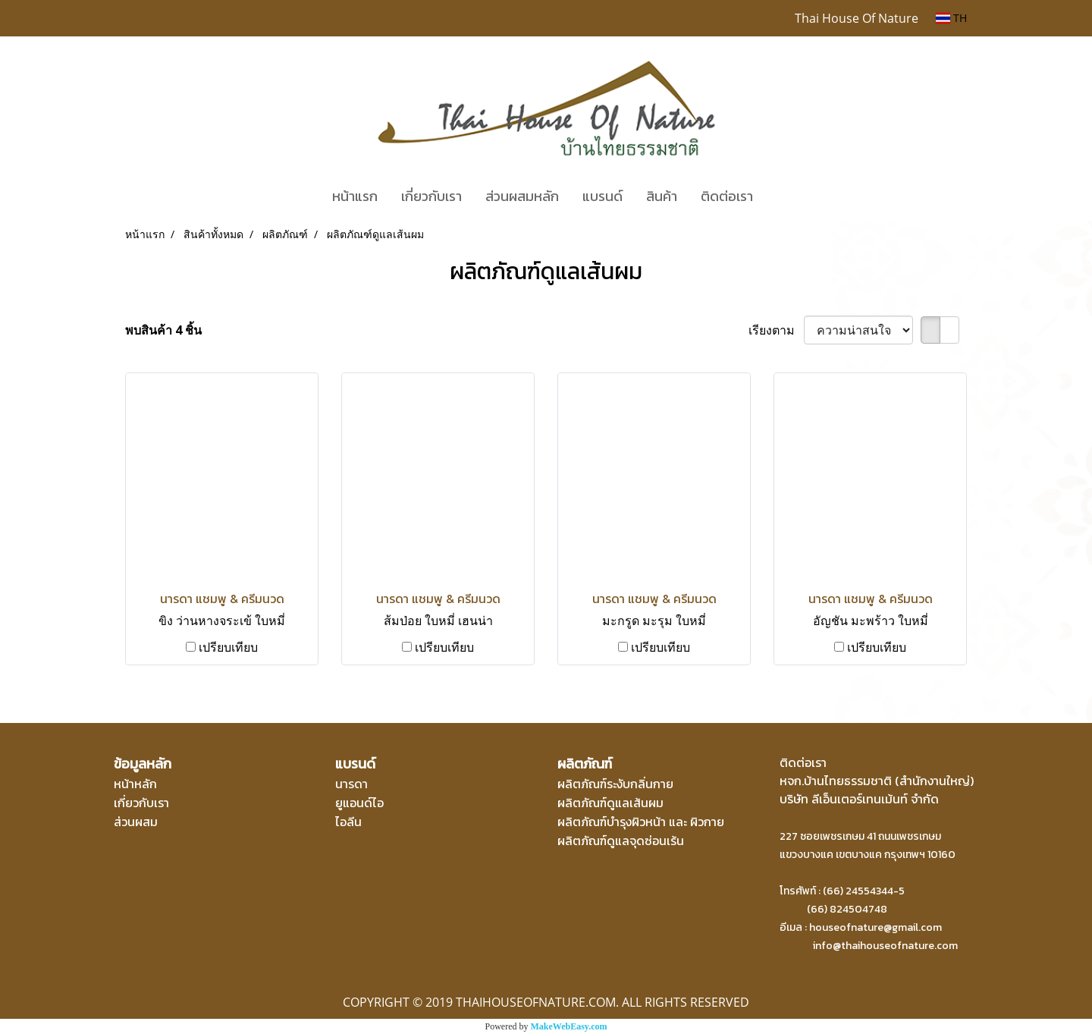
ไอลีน (348, 821)
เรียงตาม (776, 330)
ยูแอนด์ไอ (359, 803)
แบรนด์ (602, 196)
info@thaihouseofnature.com (885, 946)
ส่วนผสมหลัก (522, 196)
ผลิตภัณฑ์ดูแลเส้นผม (610, 803)
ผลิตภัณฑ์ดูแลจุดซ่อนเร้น (620, 840)
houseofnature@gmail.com (875, 927)
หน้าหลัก (135, 784)
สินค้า (661, 196)
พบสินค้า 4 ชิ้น (163, 330)
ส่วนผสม (136, 821)
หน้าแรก (355, 196)
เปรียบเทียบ (228, 647)
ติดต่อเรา (727, 196)
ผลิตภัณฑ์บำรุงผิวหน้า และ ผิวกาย (640, 821)
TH (951, 18)
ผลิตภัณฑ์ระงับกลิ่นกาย (615, 784)
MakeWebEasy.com (569, 1026)
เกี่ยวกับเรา (431, 196)
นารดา (351, 784)
